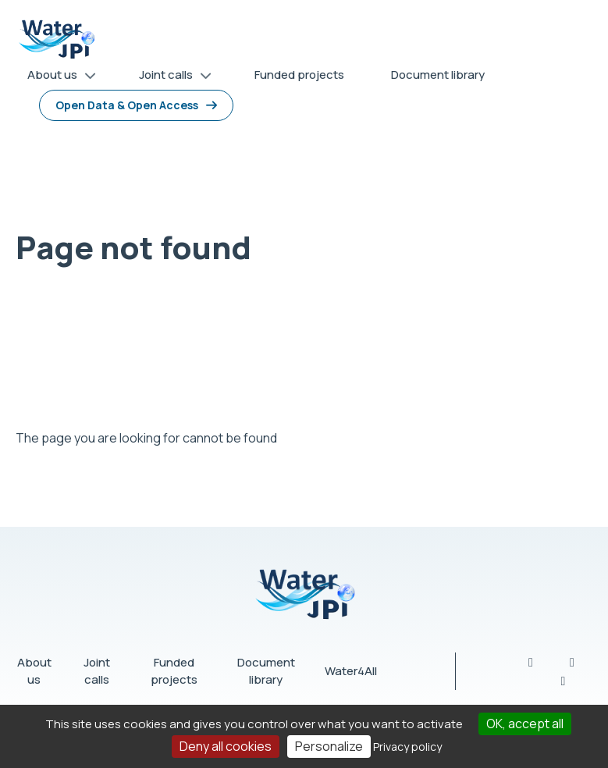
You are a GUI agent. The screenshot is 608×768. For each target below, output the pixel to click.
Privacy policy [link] (407, 746)
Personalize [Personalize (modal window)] (329, 746)
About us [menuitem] (56, 77)
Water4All (351, 671)
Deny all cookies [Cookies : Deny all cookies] (226, 746)
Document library (266, 671)
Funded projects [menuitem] (299, 74)
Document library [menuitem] (438, 74)
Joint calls (97, 671)
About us (34, 671)
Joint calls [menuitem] (169, 77)
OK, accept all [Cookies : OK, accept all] (525, 723)
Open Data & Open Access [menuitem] (126, 105)
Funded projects (174, 671)
